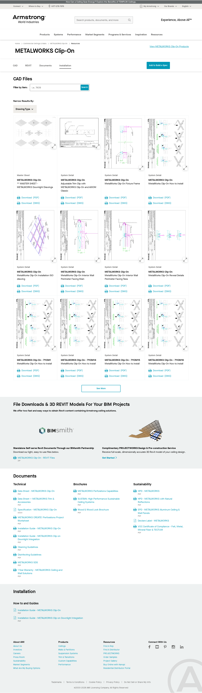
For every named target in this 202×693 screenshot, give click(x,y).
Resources (156, 34)
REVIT (28, 65)
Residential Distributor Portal (116, 668)
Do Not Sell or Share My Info (137, 682)
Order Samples (110, 657)
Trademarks (56, 682)
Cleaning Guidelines (28, 547)
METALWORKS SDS (28, 562)
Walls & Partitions (66, 650)
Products (45, 34)
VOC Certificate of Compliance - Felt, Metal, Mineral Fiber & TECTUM (160, 528)
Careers (16, 653)
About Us (17, 646)
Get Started (109, 457)
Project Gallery (110, 661)
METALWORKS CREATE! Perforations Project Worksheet (41, 519)
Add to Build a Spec (158, 65)
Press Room (19, 657)
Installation (65, 65)
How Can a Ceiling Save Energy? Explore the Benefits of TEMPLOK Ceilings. (101, 2)
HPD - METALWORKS (148, 491)
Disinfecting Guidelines (29, 554)
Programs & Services (119, 34)
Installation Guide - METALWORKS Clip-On (39, 528)
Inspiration (141, 34)
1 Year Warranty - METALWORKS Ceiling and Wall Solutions (40, 571)
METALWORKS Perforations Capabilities (98, 491)
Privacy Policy (112, 682)
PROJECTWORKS (111, 653)
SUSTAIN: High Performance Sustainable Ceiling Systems (99, 500)
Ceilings (62, 646)
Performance (74, 34)
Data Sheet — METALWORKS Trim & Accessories (36, 500)
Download (30, 197)
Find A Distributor (111, 650)
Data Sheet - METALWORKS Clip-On (36, 491)
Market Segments (94, 34)
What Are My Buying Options (26, 668)
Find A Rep (108, 646)
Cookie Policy (95, 682)
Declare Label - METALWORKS (153, 520)
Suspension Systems (68, 653)
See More (101, 388)
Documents (45, 65)
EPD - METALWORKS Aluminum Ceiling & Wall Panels (159, 511)
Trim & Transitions (66, 657)
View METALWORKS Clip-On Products (169, 46)
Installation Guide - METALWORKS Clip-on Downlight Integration (39, 537)
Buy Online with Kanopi (114, 664)
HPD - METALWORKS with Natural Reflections (155, 500)
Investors (17, 650)
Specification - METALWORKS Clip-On (37, 509)
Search (84, 87)
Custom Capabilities (67, 661)
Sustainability (19, 661)
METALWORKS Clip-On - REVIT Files (36, 457)
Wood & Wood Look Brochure (93, 509)
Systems (58, 34)
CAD (15, 65)
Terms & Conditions (75, 682)
